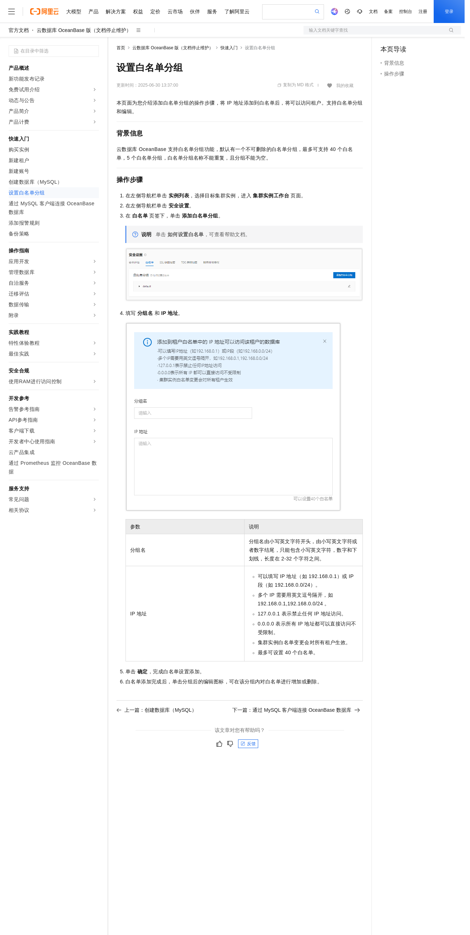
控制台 (405, 11)
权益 (138, 11)
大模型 (73, 11)
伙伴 (195, 11)
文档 (373, 11)
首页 (121, 47)
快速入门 (229, 47)
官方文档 (19, 30)
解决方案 (116, 11)
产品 (93, 11)
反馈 (248, 743)
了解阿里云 (237, 11)
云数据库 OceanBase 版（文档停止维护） (84, 30)
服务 (212, 11)
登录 (449, 11)
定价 (155, 11)
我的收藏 (344, 85)
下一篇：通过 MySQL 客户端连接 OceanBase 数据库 (296, 710)
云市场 (175, 11)
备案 (388, 11)
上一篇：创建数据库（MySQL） (157, 710)
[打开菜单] (11, 11)
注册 (423, 11)
